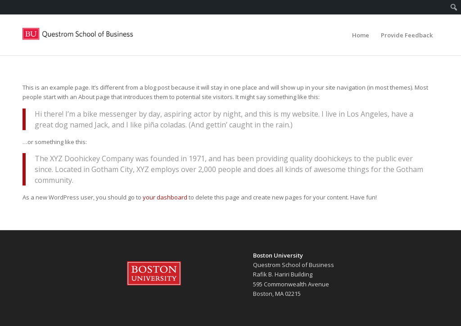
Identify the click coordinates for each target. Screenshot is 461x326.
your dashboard (165, 197)
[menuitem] (454, 7)
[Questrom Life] (78, 35)
